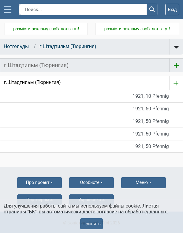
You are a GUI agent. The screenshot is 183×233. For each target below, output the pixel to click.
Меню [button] (142, 182)
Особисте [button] (89, 182)
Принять (91, 224)
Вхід (172, 9)
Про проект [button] (38, 182)
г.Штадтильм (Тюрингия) (67, 46)
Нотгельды (16, 46)
